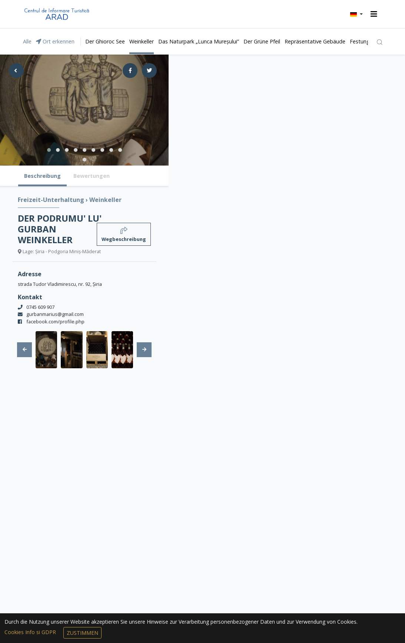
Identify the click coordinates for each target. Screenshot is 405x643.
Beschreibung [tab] (42, 175)
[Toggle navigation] (374, 14)
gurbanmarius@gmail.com (55, 314)
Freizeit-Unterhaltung (52, 200)
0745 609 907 (40, 307)
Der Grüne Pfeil (261, 41)
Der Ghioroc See (105, 41)
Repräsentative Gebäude (315, 41)
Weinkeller (141, 41)
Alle (27, 41)
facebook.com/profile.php (55, 321)
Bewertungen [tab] (91, 175)
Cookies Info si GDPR (30, 632)
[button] (356, 14)
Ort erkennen (55, 41)
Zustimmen (82, 632)
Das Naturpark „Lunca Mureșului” (198, 41)
